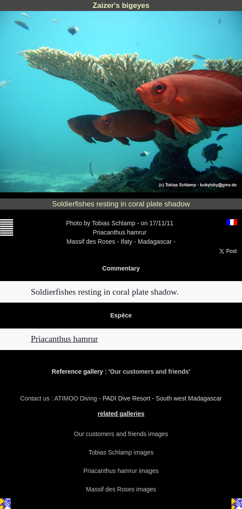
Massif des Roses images (121, 489)
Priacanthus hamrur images (120, 470)
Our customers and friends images (121, 433)
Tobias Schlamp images (121, 452)
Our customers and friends (149, 371)
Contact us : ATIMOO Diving (59, 398)
